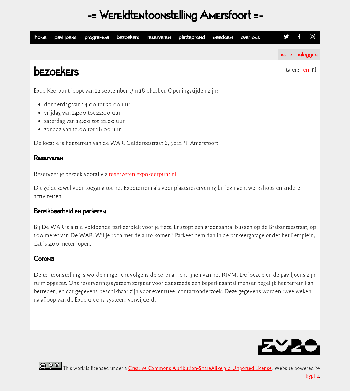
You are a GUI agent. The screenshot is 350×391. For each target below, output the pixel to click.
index (287, 54)
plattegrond (192, 37)
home (40, 37)
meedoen (223, 37)
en (306, 69)
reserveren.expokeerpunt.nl (142, 173)
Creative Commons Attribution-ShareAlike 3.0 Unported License (200, 368)
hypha (312, 375)
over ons (250, 37)
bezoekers (128, 37)
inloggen (308, 54)
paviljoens (65, 37)
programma (97, 37)
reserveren (159, 37)
